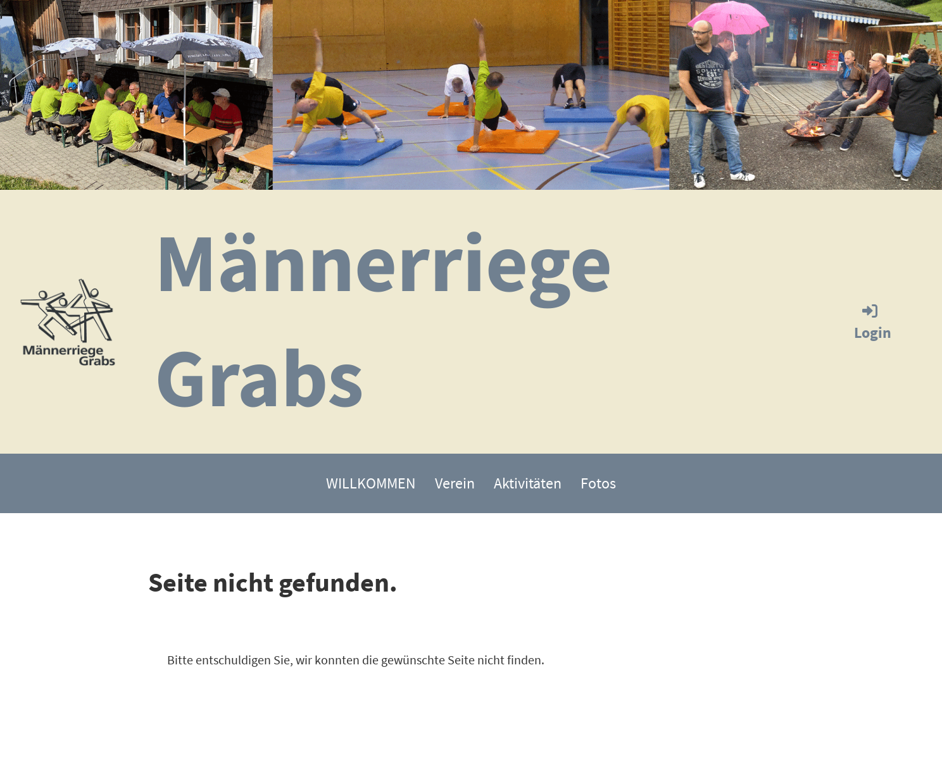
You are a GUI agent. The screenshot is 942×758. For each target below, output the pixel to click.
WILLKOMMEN (371, 483)
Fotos (598, 483)
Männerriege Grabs (383, 319)
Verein (455, 483)
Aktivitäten (528, 483)
